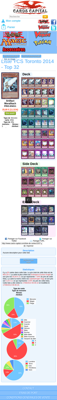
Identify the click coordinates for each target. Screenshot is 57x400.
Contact (28, 388)
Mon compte (13, 20)
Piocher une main (28, 261)
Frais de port (28, 393)
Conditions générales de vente (28, 397)
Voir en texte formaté (31, 56)
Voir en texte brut (11, 56)
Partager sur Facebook (17, 239)
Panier (11, 27)
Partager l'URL (38, 241)
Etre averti (10, 113)
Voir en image (9, 59)
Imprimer (30, 246)
